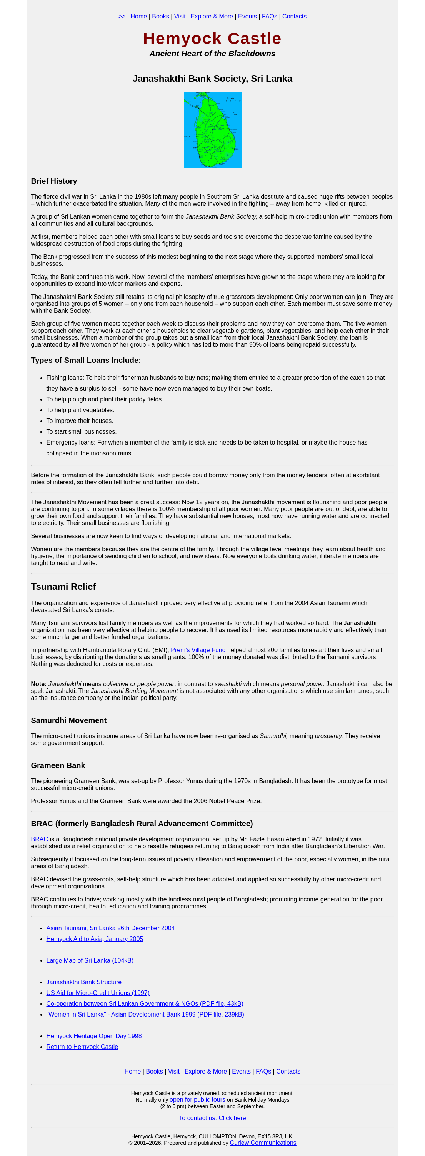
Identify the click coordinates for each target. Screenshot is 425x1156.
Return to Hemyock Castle (82, 1047)
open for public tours (197, 1099)
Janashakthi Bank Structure (84, 982)
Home (139, 16)
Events (247, 16)
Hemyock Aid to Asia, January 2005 (95, 939)
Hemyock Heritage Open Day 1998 (94, 1036)
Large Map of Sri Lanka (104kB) (90, 960)
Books (160, 16)
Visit (180, 16)
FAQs (269, 16)
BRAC (39, 839)
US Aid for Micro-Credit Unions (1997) (98, 993)
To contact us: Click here (212, 1118)
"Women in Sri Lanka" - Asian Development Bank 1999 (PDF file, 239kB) (145, 1014)
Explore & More (212, 16)
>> (122, 16)
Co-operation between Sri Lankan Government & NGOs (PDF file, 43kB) (145, 1003)
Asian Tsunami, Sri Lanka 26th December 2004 (111, 928)
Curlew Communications (263, 1142)
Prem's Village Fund (198, 650)
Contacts (294, 16)
